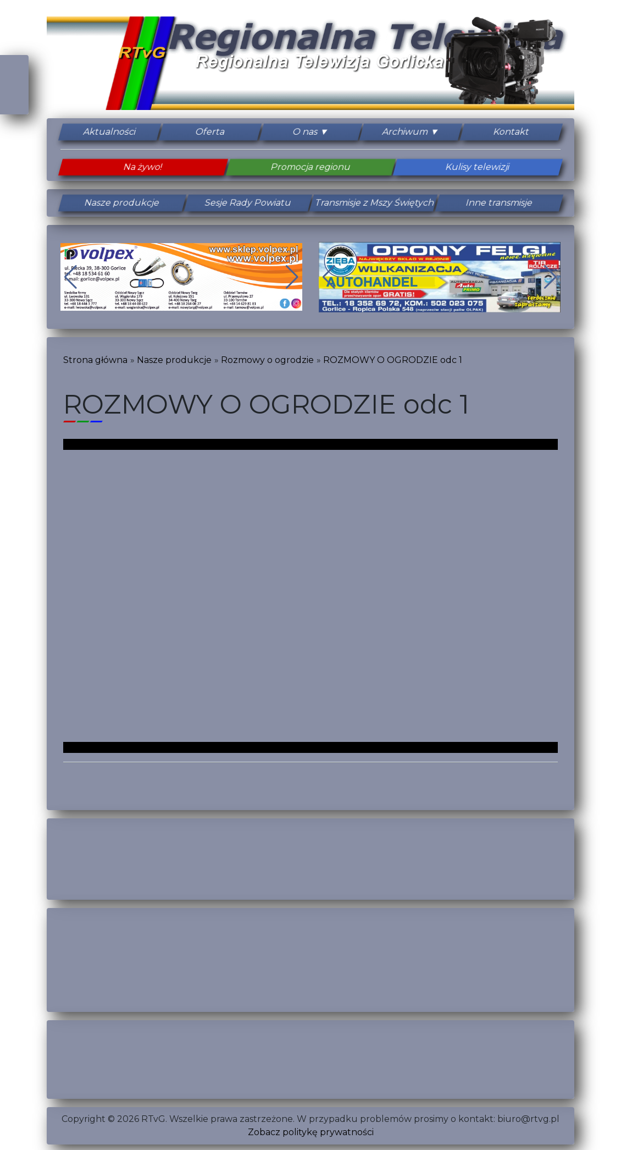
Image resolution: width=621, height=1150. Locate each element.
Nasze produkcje (122, 202)
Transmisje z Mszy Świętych (373, 202)
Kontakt (511, 131)
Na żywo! (143, 167)
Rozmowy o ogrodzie (267, 360)
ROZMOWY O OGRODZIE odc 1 (392, 360)
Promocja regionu (310, 167)
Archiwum (405, 131)
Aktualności (109, 131)
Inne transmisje (499, 202)
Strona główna (95, 360)
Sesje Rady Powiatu (247, 202)
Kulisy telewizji (478, 167)
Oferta (210, 131)
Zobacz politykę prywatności (311, 1132)
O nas (305, 131)
